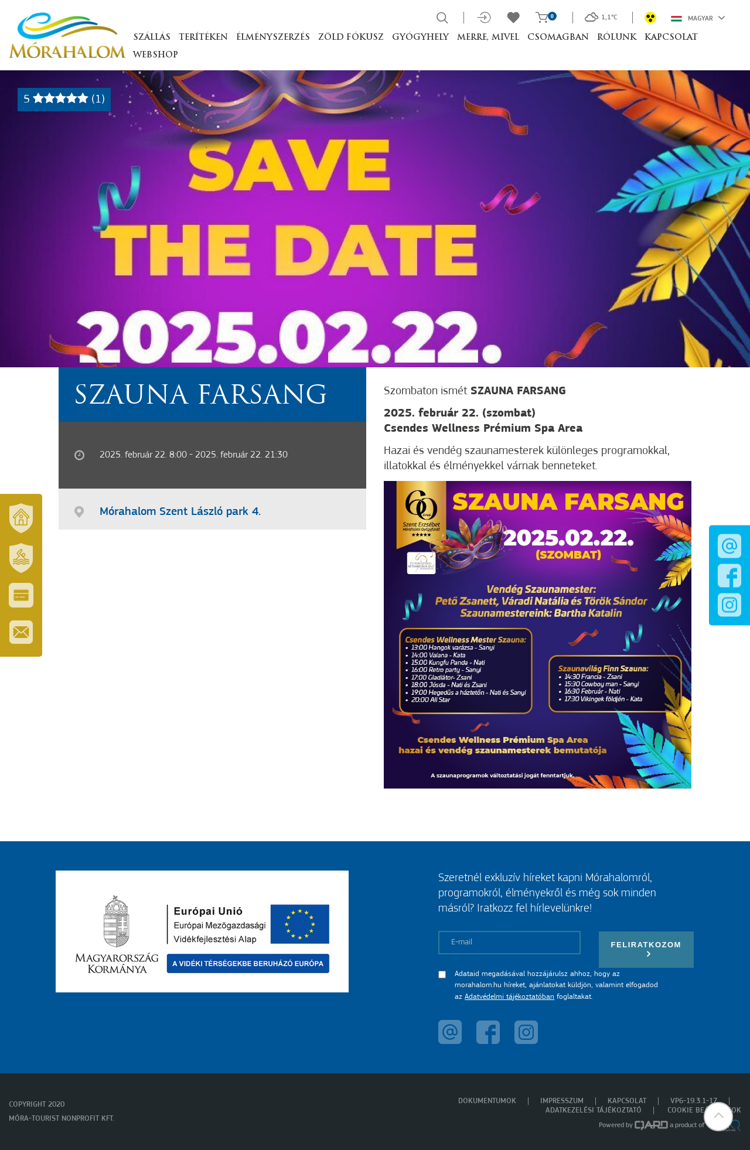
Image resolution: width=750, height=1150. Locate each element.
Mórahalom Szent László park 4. (180, 512)
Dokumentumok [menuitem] (487, 1101)
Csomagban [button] (558, 37)
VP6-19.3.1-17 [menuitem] (693, 1101)
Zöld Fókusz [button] (351, 37)
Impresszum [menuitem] (562, 1101)
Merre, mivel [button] (488, 37)
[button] (717, 1117)
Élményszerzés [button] (273, 37)
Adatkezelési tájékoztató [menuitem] (594, 1110)
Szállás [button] (152, 37)
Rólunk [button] (616, 37)
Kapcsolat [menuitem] (627, 1101)
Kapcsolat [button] (671, 37)
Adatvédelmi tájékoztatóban (509, 997)
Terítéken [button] (203, 37)
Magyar (698, 17)
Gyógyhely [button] (420, 37)
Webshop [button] (155, 55)
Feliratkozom (646, 949)
